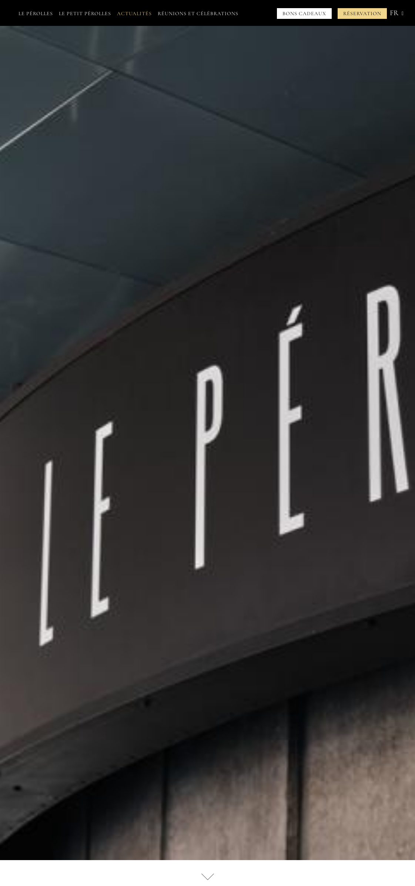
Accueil (9, 13)
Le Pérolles (36, 13)
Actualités (134, 13)
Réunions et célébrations (198, 13)
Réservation (362, 13)
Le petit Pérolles (85, 13)
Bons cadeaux (304, 13)
